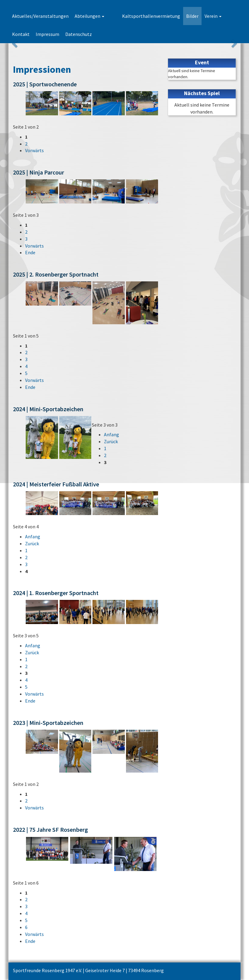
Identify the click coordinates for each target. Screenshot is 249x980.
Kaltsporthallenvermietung (139, 16)
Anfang (111, 434)
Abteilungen (89, 16)
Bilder (180, 16)
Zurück (111, 441)
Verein (201, 16)
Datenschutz (55, 34)
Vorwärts (34, 150)
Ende (30, 252)
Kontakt (224, 16)
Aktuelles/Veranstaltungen (40, 16)
